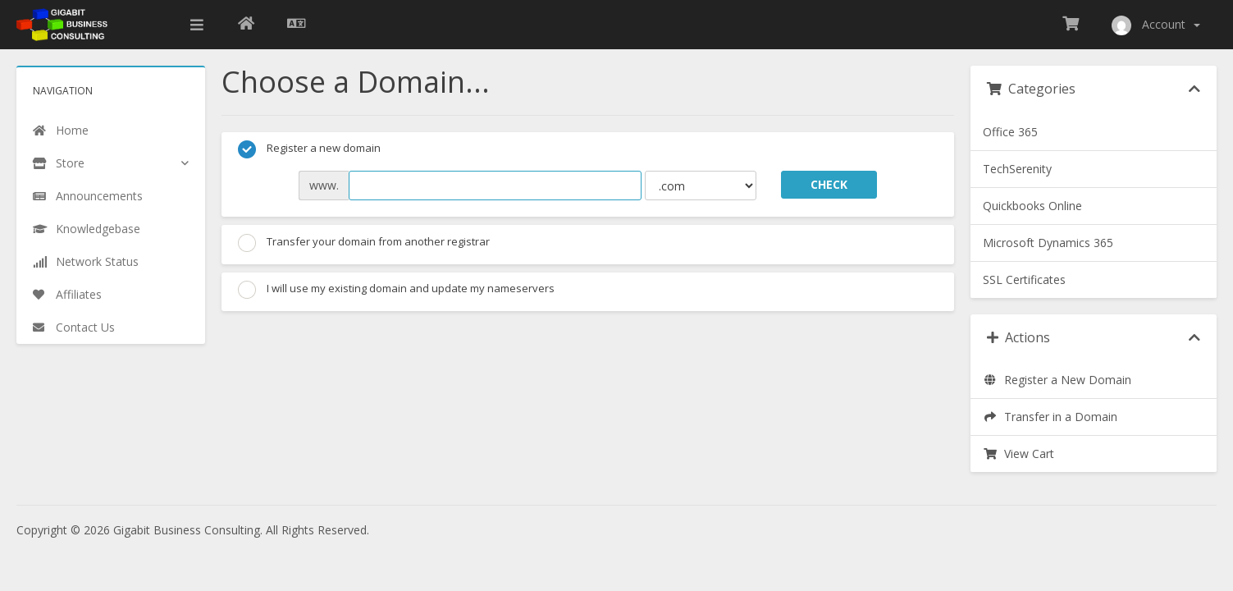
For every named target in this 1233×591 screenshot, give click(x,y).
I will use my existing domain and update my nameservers (396, 290)
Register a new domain (309, 149)
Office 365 (1010, 132)
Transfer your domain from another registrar (364, 243)
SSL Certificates (1024, 279)
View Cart (1018, 453)
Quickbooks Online (1032, 205)
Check (829, 184)
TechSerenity (1017, 168)
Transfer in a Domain (1050, 416)
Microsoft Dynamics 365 (1048, 242)
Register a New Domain (1057, 379)
